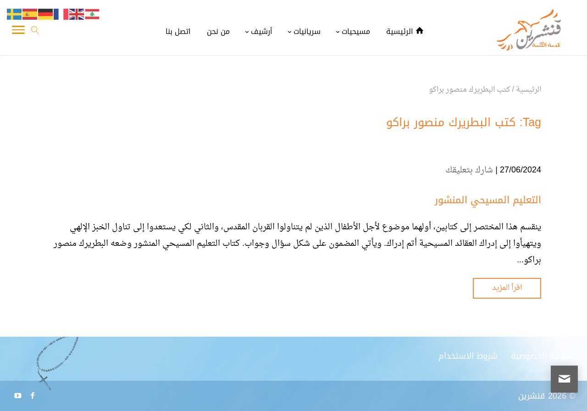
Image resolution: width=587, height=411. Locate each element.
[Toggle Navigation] (18, 32)
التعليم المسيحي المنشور (488, 200)
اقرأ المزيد (507, 288)
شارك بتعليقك (469, 170)
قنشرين (531, 396)
